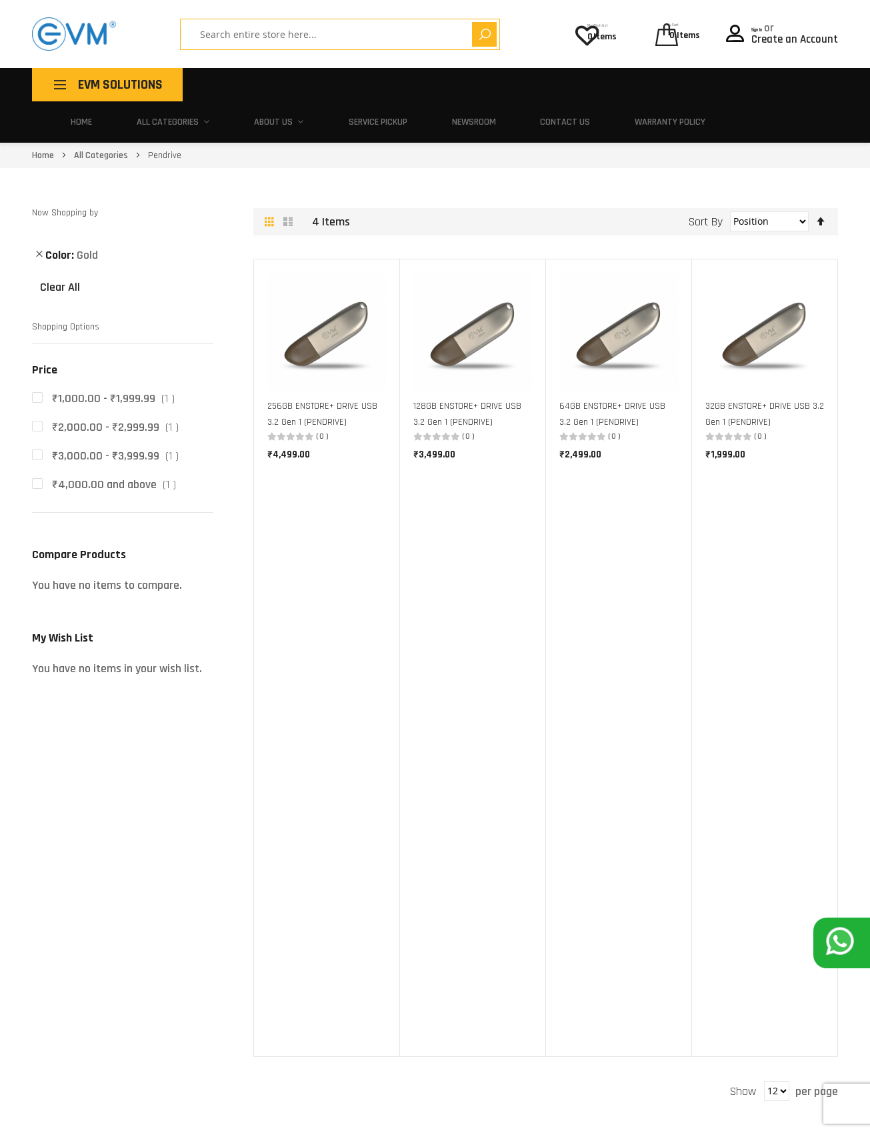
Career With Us (387, 922)
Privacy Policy (810, 1112)
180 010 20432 (165, 1042)
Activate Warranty (549, 861)
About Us (405, 84)
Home (228, 84)
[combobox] (304, 34)
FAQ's (522, 881)
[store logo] (74, 34)
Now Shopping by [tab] (65, 172)
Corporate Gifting (393, 881)
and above (116, 443)
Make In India (384, 861)
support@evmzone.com (80, 1042)
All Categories (309, 84)
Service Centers (543, 840)
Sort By (706, 179)
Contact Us (680, 84)
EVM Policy (532, 902)
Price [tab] (44, 329)
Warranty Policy (782, 84)
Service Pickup (501, 84)
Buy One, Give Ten (393, 840)
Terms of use (725, 1112)
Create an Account (794, 35)
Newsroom (594, 84)
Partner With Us (390, 902)
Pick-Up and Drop (546, 820)
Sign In (768, 24)
